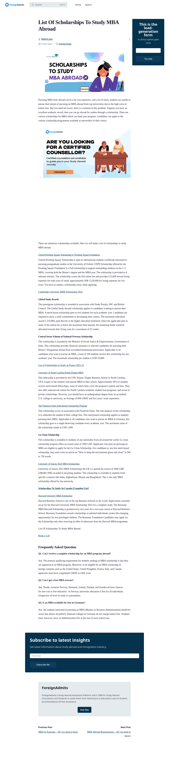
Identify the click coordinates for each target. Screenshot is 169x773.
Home (78, 4)
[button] (129, 39)
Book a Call (44, 535)
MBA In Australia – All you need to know (58, 732)
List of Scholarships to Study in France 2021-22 (61, 365)
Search (88, 4)
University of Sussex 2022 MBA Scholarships (59, 464)
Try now (148, 58)
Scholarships (65, 43)
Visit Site (84, 709)
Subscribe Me (43, 664)
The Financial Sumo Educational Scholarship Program (62, 406)
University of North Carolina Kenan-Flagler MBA (60, 372)
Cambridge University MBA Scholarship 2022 (60, 292)
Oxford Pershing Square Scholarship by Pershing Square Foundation (69, 255)
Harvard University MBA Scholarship (55, 496)
